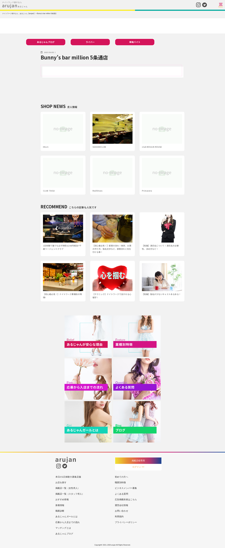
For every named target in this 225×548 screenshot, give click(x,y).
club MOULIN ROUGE (152, 146)
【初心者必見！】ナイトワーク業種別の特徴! (62, 296)
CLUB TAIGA (49, 190)
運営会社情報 (121, 505)
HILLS (46, 146)
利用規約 (119, 516)
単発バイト (134, 42)
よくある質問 (121, 494)
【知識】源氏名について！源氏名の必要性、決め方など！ (160, 247)
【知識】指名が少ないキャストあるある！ (161, 294)
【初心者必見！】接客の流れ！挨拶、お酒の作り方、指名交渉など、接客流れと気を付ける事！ (111, 248)
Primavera (147, 190)
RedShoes (97, 190)
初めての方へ (121, 477)
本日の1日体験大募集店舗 (68, 477)
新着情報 (59, 505)
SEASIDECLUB (99, 146)
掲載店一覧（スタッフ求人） (69, 494)
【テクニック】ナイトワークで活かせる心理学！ (111, 296)
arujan (113, 545)
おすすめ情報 (62, 499)
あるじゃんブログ (46, 42)
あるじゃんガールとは (66, 516)
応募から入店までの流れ (67, 522)
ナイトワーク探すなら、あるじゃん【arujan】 (18, 13)
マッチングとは (63, 528)
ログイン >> (138, 467)
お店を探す (61, 482)
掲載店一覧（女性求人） (67, 488)
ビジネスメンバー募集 (126, 488)
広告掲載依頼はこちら (126, 499)
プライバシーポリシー (126, 522)
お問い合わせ (121, 511)
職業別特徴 (120, 482)
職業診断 (59, 511)
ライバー (90, 42)
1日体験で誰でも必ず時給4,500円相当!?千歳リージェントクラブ (62, 247)
